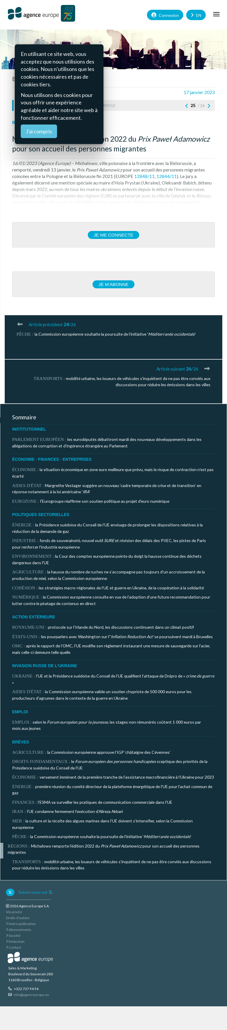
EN (196, 15)
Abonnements (18, 929)
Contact (13, 947)
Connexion (165, 15)
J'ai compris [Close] (39, 131)
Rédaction (15, 941)
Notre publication (21, 923)
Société (13, 935)
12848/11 (144, 176)
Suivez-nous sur (35, 892)
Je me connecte (114, 234)
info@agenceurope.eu (31, 994)
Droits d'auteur (18, 918)
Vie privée (14, 912)
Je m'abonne (113, 284)
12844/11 (166, 176)
